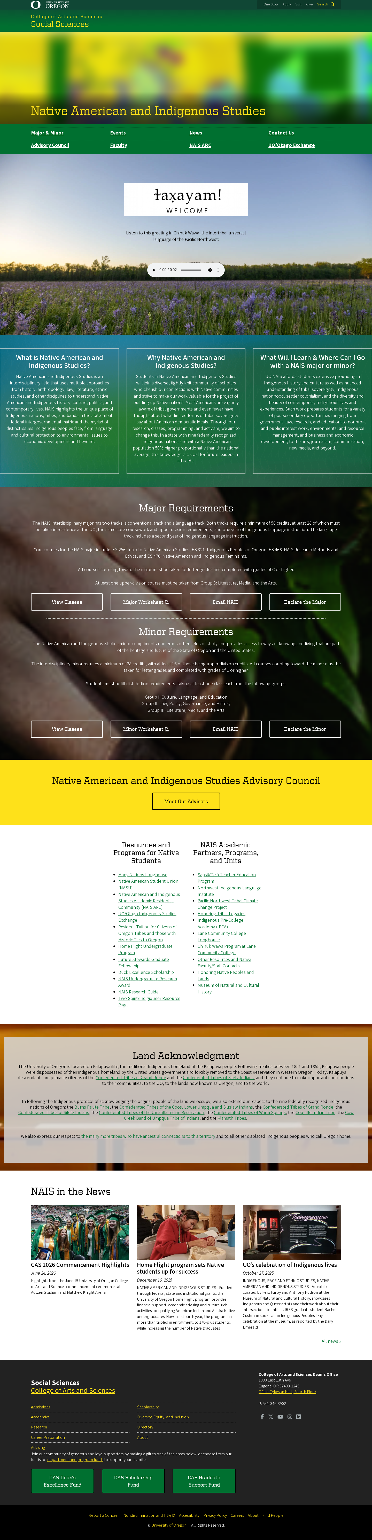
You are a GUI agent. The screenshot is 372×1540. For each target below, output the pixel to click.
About (142, 1437)
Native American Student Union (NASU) (148, 884)
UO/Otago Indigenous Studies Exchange (147, 917)
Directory (145, 1427)
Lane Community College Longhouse (222, 936)
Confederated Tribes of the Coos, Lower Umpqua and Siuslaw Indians (186, 1107)
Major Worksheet (143, 602)
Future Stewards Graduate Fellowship (143, 962)
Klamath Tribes (232, 1118)
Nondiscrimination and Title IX (149, 1515)
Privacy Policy (215, 1515)
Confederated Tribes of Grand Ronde (131, 1078)
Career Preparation (48, 1437)
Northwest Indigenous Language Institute (229, 890)
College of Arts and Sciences (73, 1390)
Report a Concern (104, 1515)
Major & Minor (47, 133)
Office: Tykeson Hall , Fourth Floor (287, 1392)
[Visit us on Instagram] (289, 1417)
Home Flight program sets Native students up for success (180, 1268)
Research (39, 1427)
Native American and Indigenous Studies (148, 110)
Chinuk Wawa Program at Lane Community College (227, 949)
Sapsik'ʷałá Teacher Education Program (227, 878)
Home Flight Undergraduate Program (145, 949)
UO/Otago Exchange (291, 145)
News (195, 133)
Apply (287, 4)
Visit (298, 4)
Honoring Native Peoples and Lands (226, 975)
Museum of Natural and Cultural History (228, 988)
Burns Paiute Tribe (92, 1107)
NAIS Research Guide (138, 992)
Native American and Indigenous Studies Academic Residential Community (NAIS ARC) (149, 900)
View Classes (67, 602)
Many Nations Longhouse (142, 875)
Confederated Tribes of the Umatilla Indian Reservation (151, 1112)
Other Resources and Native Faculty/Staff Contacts (224, 962)
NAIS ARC (200, 145)
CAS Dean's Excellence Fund (62, 1481)
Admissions (40, 1407)
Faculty (118, 145)
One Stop (271, 4)
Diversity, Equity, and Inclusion (163, 1417)
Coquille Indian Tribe (315, 1112)
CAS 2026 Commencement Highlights (80, 1264)
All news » (331, 1341)
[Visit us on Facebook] (262, 1417)
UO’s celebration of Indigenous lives (290, 1264)
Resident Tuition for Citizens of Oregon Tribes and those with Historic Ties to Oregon (147, 933)
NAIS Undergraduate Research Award (147, 982)
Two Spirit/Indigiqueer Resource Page (149, 1001)
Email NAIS (226, 602)
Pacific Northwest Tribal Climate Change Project (228, 904)
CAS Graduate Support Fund (204, 1481)
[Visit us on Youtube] (280, 1417)
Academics (40, 1417)
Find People (272, 1515)
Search (322, 4)
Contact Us (281, 133)
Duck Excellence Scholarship (146, 972)
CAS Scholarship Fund (133, 1481)
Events (118, 133)
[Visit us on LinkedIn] (298, 1417)
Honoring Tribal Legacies (221, 914)
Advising (38, 1447)
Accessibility (189, 1515)
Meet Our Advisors (186, 801)
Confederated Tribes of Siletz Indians (218, 1078)
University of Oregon (169, 1525)
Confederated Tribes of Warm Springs (250, 1112)
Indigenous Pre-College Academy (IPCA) (220, 923)
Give (309, 4)
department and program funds (75, 1460)
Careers (237, 1515)
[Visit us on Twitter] (270, 1417)
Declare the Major (305, 602)
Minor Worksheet (143, 729)
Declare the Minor (305, 729)
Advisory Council (50, 145)
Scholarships (148, 1407)
